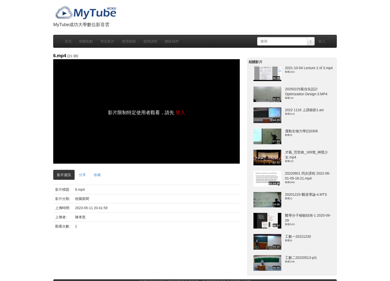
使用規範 (129, 41)
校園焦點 (86, 41)
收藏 (97, 175)
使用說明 (150, 41)
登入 (321, 41)
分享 (82, 175)
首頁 (68, 41)
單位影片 (107, 41)
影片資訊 (64, 175)
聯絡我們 (172, 41)
